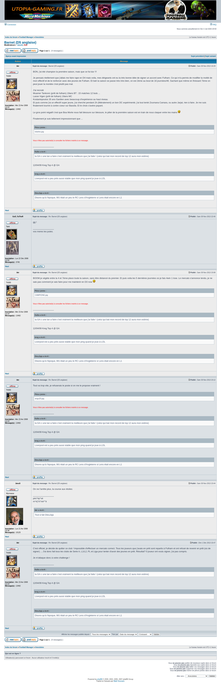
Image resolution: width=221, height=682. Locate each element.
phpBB (99, 679)
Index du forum (11, 37)
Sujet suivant (210, 56)
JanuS (20, 45)
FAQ (213, 25)
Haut (7, 210)
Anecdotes (39, 37)
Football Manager (26, 37)
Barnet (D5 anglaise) (20, 42)
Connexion (10, 25)
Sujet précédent (197, 56)
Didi (25, 45)
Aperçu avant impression (16, 56)
